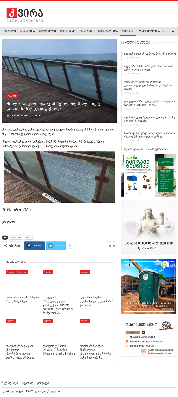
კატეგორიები (150, 31)
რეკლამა (27, 382)
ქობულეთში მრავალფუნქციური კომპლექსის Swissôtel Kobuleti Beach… (149, 105)
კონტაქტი (43, 382)
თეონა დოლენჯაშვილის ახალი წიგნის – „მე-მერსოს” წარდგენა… (150, 121)
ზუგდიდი (29, 237)
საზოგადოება (108, 31)
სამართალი (47, 31)
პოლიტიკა (27, 31)
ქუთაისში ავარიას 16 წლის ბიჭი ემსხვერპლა (150, 55)
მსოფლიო (87, 31)
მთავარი (10, 31)
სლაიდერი (22, 272)
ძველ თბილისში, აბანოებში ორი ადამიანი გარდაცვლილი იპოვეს (148, 69)
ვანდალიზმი (16, 237)
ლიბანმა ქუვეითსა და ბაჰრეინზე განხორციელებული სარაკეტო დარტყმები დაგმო (148, 87)
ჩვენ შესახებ (10, 382)
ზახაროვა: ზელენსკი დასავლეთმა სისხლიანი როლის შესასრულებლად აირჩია (150, 136)
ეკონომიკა (67, 31)
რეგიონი (128, 31)
